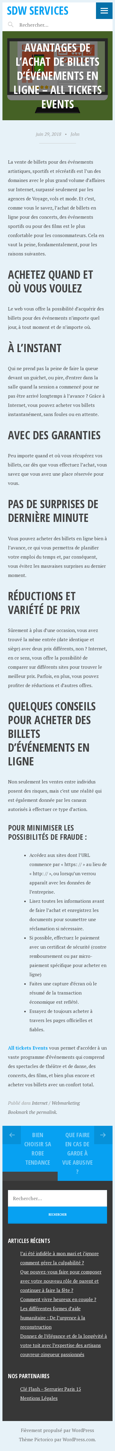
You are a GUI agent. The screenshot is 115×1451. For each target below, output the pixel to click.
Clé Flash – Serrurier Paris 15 (50, 1389)
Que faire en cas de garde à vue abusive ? (77, 1153)
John (75, 134)
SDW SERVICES (37, 10)
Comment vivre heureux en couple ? (58, 1299)
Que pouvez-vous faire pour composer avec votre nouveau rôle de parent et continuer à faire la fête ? (61, 1281)
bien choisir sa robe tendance (37, 1148)
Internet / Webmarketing (56, 1103)
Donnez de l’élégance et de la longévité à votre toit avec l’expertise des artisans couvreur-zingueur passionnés (63, 1345)
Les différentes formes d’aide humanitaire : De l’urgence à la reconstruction (52, 1317)
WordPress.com (79, 1439)
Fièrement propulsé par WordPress (57, 1430)
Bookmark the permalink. (32, 1112)
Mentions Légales (39, 1398)
